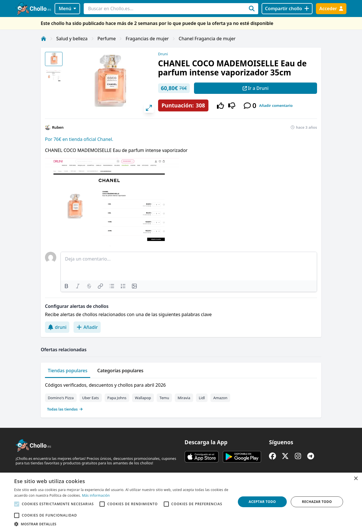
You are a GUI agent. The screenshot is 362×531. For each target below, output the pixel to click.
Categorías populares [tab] (120, 370)
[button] (121, 524)
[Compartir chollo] (287, 8)
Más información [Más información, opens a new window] (96, 495)
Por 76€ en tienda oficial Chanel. (79, 139)
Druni (163, 54)
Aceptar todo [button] (262, 501)
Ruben (58, 127)
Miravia (184, 397)
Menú (67, 8)
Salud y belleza (72, 38)
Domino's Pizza (61, 397)
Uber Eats (90, 397)
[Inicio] (43, 38)
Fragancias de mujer (147, 38)
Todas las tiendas (65, 409)
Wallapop (143, 397)
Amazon (220, 397)
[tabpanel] (181, 395)
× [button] (356, 479)
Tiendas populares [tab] (67, 370)
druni (57, 327)
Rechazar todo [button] (317, 501)
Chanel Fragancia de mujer (207, 38)
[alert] (181, 502)
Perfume (107, 38)
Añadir (87, 327)
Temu (164, 397)
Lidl (202, 397)
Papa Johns (117, 397)
